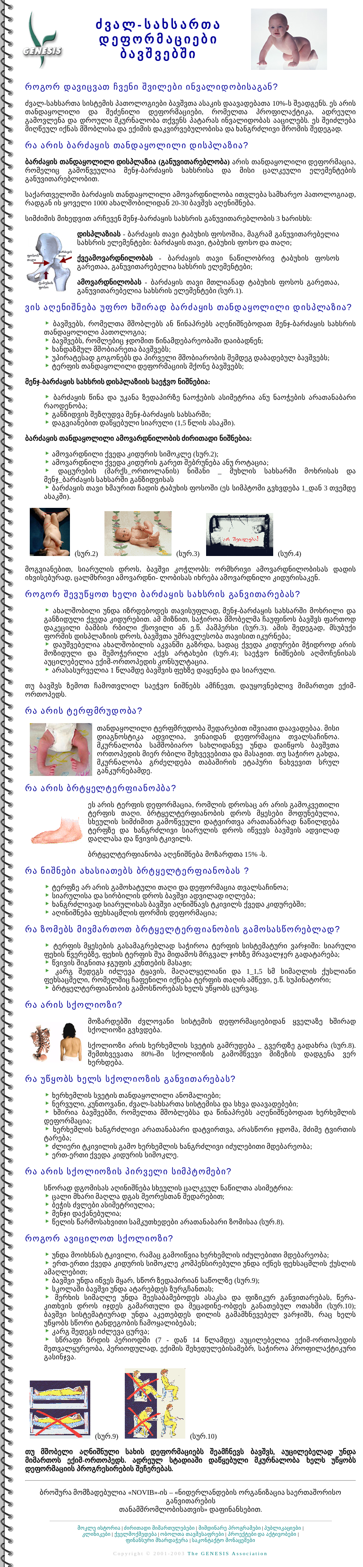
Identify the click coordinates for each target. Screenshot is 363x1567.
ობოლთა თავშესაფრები (192, 1534)
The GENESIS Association (228, 1553)
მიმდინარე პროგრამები (230, 1528)
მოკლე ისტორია (99, 1528)
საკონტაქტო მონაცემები (223, 1540)
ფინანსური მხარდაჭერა (157, 1540)
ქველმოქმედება (135, 1534)
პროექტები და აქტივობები (262, 1534)
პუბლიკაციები (282, 1528)
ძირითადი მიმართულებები (159, 1528)
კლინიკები (96, 1534)
